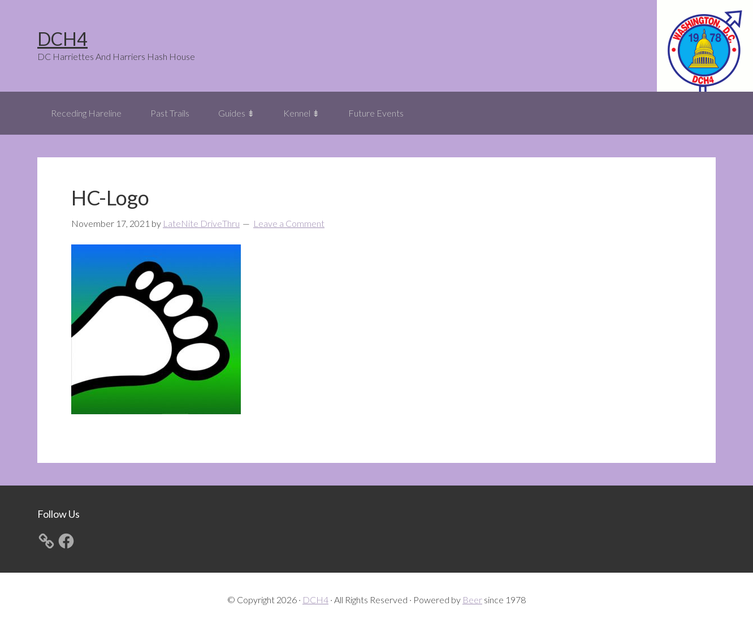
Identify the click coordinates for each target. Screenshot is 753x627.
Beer (472, 599)
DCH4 (62, 39)
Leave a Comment (288, 223)
